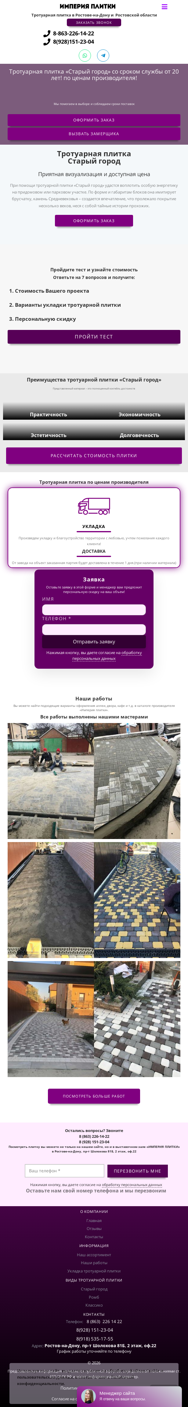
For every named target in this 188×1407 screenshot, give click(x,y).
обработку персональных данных (107, 655)
